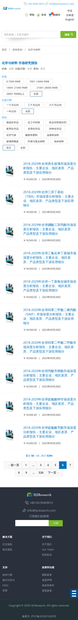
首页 (4, 49)
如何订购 (7, 574)
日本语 (70, 15)
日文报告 (7, 544)
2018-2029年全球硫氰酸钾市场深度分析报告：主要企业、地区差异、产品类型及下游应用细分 (49, 403)
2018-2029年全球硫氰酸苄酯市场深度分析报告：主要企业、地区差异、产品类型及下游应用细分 (49, 431)
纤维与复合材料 (34, 141)
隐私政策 (47, 574)
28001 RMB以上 (13, 93)
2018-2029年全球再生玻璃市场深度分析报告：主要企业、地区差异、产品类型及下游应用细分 (49, 168)
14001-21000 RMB (15, 87)
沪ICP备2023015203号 (43, 616)
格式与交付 (8, 580)
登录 (41, 14)
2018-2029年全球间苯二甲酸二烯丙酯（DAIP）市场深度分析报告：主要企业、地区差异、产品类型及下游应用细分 (49, 316)
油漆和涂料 (51, 135)
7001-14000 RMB (37, 81)
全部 (34, 93)
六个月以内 (53, 104)
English (70, 19)
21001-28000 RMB (45, 87)
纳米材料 (57, 141)
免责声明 (47, 580)
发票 (4, 590)
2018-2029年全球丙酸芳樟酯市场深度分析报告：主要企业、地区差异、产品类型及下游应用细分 (49, 375)
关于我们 (47, 544)
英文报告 (7, 549)
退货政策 (47, 590)
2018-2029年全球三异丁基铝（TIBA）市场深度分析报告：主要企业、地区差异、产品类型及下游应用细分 (48, 198)
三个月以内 (32, 104)
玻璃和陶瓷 (11, 141)
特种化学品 (53, 128)
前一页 (13, 465)
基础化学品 (11, 122)
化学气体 (9, 135)
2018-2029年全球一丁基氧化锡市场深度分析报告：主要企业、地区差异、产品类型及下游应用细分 (49, 285)
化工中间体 (32, 122)
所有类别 (17, 49)
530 (41, 473)
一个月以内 (11, 104)
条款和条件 (48, 585)
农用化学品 (32, 128)
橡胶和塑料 (30, 135)
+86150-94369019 (41, 503)
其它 (7, 147)
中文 (69, 10)
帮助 (29, 14)
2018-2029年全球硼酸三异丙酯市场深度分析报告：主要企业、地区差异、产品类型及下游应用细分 (49, 229)
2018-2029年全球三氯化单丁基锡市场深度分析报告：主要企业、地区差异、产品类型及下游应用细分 (49, 257)
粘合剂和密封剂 (56, 122)
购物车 (54, 14)
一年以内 (9, 111)
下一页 (53, 473)
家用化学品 (11, 128)
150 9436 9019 (36, 3)
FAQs (5, 585)
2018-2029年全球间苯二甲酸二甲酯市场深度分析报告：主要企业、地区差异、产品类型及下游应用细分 (49, 346)
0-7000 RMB (11, 81)
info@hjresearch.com (61, 3)
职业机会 (47, 554)
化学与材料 (34, 49)
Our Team (48, 549)
